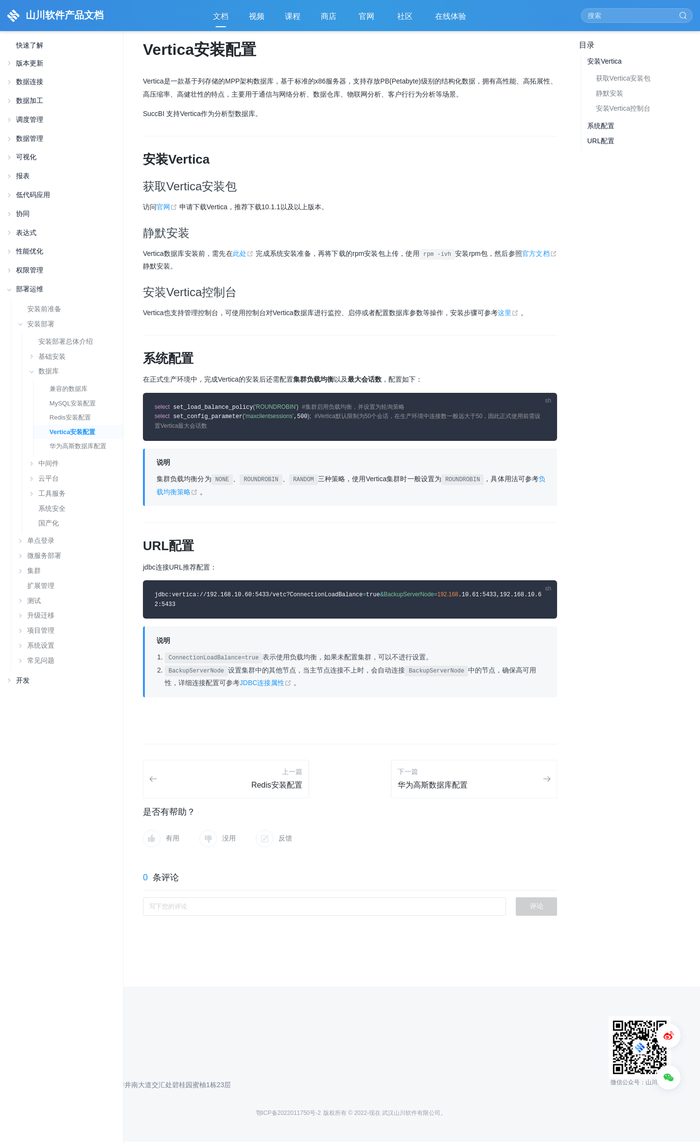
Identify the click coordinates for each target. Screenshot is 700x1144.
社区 (406, 19)
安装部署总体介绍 (65, 341)
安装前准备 (44, 309)
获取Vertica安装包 (623, 78)
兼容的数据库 (69, 388)
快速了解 (29, 45)
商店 (329, 19)
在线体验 (451, 19)
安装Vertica (604, 61)
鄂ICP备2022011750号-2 (288, 1115)
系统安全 (52, 508)
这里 (509, 313)
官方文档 (539, 253)
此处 (244, 253)
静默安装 (609, 93)
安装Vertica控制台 (623, 108)
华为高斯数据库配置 (78, 446)
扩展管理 (40, 585)
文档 (220, 16)
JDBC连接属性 (267, 686)
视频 (256, 16)
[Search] (637, 15)
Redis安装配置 (70, 417)
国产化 (48, 523)
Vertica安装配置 (73, 432)
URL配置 (600, 141)
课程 (292, 16)
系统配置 (600, 126)
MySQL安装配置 (73, 403)
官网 (367, 19)
